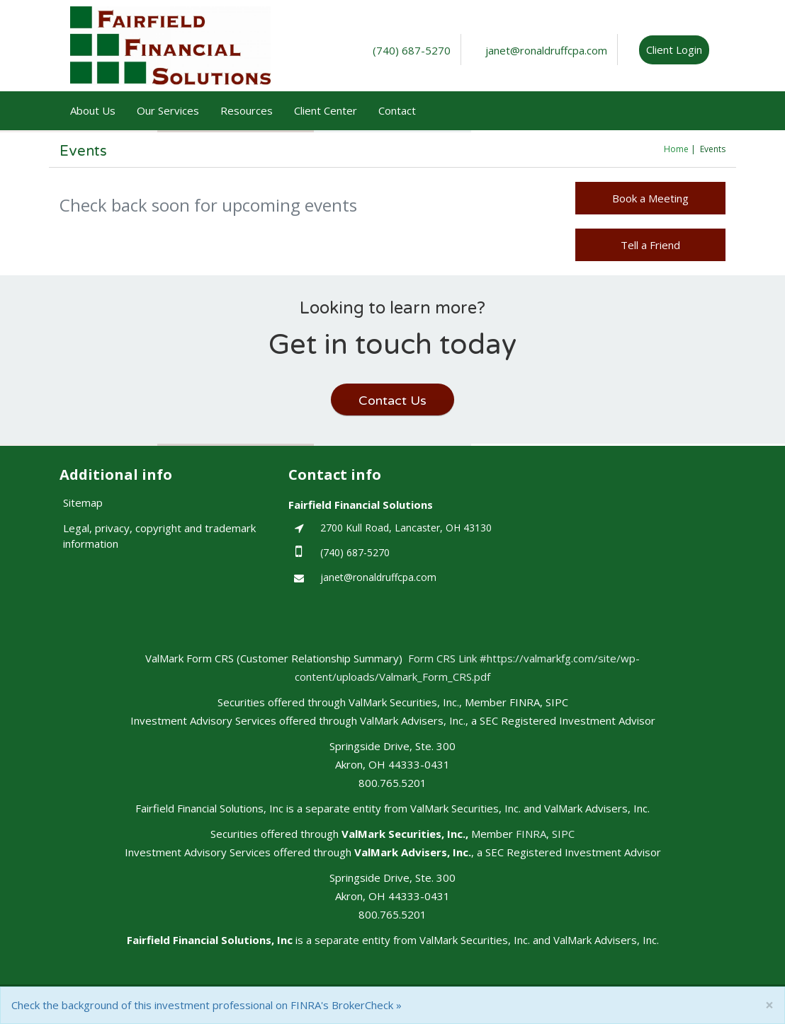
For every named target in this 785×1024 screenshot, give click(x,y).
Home (676, 149)
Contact (397, 110)
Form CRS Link (444, 658)
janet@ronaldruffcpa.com (546, 50)
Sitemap (83, 502)
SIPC (563, 834)
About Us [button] (92, 110)
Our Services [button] (168, 110)
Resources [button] (246, 110)
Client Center (325, 110)
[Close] (769, 1005)
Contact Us (392, 400)
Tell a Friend (650, 245)
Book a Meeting (650, 198)
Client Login (674, 49)
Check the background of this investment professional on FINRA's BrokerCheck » (206, 1005)
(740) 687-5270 (412, 50)
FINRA (531, 834)
